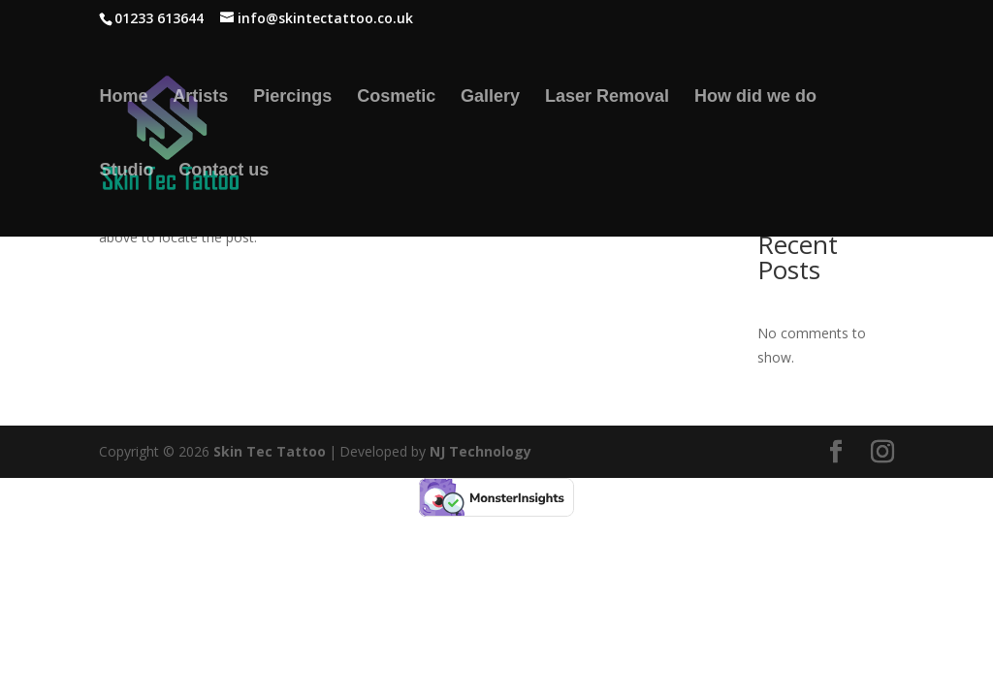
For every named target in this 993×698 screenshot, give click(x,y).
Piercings (292, 97)
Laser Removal (607, 97)
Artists (200, 97)
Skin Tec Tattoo (269, 451)
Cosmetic (396, 97)
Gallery (490, 97)
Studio (126, 171)
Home (123, 97)
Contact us (223, 171)
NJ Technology (480, 451)
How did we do (755, 97)
